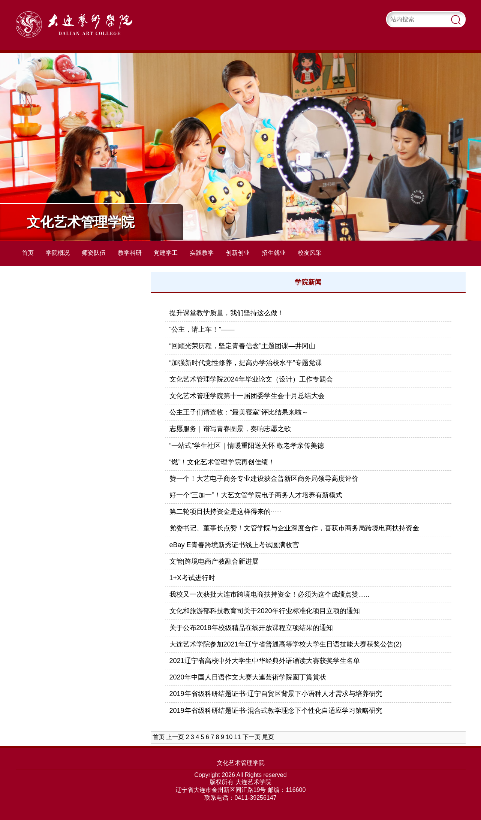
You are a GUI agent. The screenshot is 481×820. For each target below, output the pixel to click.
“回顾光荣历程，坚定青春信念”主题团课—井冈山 (242, 346)
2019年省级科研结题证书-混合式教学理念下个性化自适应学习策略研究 (275, 710)
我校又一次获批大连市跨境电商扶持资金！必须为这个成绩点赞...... (269, 594)
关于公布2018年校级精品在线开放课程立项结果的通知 (251, 627)
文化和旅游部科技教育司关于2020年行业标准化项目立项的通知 (264, 611)
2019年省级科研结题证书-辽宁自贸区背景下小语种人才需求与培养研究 (275, 693)
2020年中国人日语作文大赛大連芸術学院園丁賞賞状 (247, 677)
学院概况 (58, 253)
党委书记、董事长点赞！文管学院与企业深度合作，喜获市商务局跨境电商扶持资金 (294, 528)
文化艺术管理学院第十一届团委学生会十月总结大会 (247, 396)
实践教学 (202, 253)
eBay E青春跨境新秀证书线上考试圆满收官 (234, 545)
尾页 (268, 737)
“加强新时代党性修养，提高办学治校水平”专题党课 (245, 363)
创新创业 (238, 253)
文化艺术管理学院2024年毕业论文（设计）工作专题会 (251, 379)
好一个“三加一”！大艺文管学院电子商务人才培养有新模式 (256, 495)
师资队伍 (94, 253)
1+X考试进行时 (192, 578)
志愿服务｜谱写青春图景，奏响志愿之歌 (230, 428)
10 (229, 737)
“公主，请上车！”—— (202, 329)
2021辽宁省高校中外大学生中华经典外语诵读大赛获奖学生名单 (264, 660)
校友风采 (310, 253)
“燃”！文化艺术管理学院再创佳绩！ (222, 462)
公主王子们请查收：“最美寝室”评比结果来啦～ (239, 412)
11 (237, 737)
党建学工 (166, 253)
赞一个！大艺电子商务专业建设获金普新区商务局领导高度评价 (263, 478)
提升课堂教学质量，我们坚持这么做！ (226, 313)
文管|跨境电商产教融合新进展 (214, 561)
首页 (28, 253)
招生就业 (274, 253)
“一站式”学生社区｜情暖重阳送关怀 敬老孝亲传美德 (246, 445)
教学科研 (130, 253)
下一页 (252, 737)
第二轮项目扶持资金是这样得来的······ (225, 511)
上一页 (175, 737)
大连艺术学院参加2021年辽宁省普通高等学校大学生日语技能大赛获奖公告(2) (285, 644)
